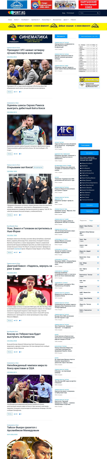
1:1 (98, 239)
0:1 (98, 304)
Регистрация (70, 13)
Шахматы (65, 271)
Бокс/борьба (25, 20)
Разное (56, 334)
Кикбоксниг (67, 154)
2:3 (98, 274)
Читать (10, 92)
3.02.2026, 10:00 (12, 236)
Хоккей (69, 165)
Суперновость (58, 239)
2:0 (98, 292)
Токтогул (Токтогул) (87, 199)
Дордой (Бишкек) (87, 170)
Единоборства (34, 20)
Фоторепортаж (39, 168)
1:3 (98, 280)
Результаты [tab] (83, 220)
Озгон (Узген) (85, 195)
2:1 (98, 269)
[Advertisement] (65, 99)
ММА (66, 209)
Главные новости (59, 42)
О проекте (73, 20)
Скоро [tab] (91, 220)
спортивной (17, 249)
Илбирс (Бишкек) (86, 180)
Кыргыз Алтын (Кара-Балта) (90, 182)
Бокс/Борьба (58, 346)
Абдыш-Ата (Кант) (87, 163)
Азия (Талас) (85, 197)
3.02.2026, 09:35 (12, 274)
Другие (65, 20)
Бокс (66, 229)
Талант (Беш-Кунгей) (88, 185)
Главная (10, 20)
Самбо (66, 65)
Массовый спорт (57, 20)
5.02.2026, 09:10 (12, 112)
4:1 (98, 263)
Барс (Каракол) (86, 192)
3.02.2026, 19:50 (12, 172)
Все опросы (89, 153)
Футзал (62, 142)
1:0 (98, 310)
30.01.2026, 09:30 (12, 436)
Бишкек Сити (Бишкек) (88, 190)
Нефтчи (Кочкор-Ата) (88, 173)
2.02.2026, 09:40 (12, 342)
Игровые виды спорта (60, 165)
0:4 (98, 251)
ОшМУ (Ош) (85, 175)
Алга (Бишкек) (86, 168)
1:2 (98, 245)
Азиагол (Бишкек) (87, 187)
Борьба (67, 54)
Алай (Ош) (85, 165)
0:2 (98, 226)
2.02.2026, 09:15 (12, 373)
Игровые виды (45, 20)
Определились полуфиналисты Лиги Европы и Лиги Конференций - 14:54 (38, 29)
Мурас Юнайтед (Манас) (88, 178)
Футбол (16, 20)
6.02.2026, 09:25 (12, 57)
